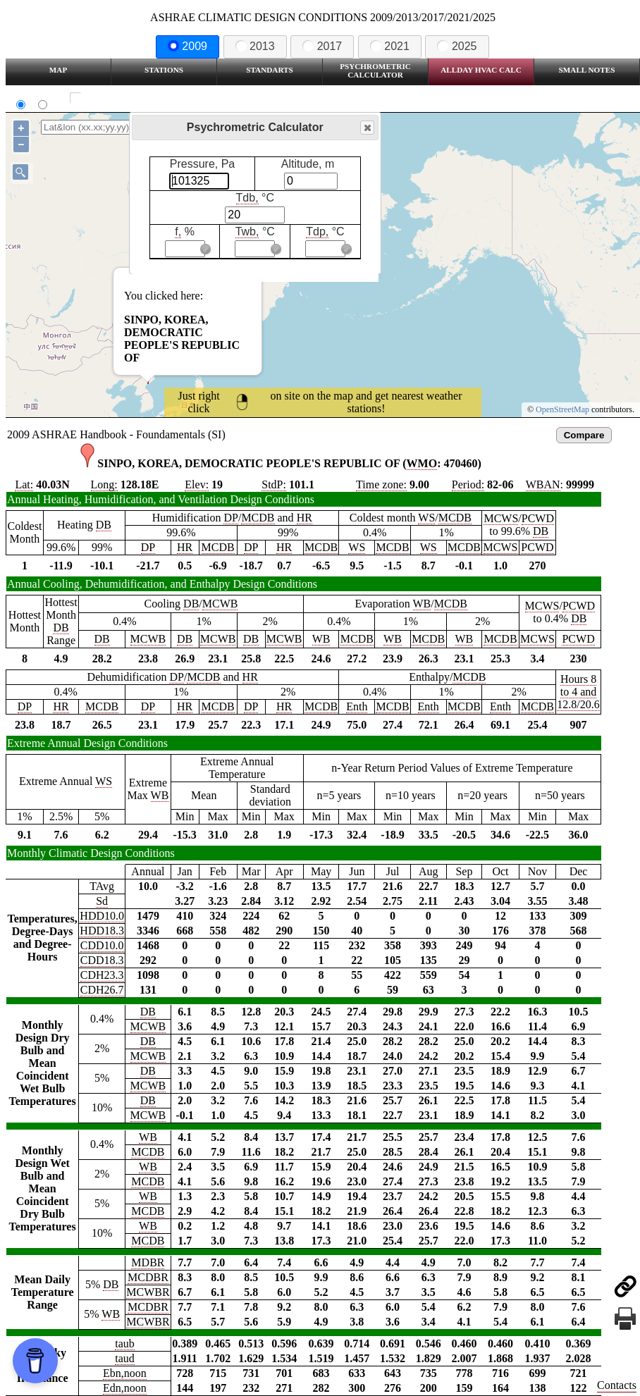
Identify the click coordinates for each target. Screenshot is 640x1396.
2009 (187, 46)
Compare (584, 435)
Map (58, 70)
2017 (322, 46)
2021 (390, 46)
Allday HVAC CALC (481, 70)
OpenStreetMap (562, 409)
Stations (163, 70)
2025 (456, 46)
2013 (255, 46)
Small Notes (587, 70)
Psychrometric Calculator (375, 70)
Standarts (269, 70)
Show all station (117, 98)
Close (366, 128)
